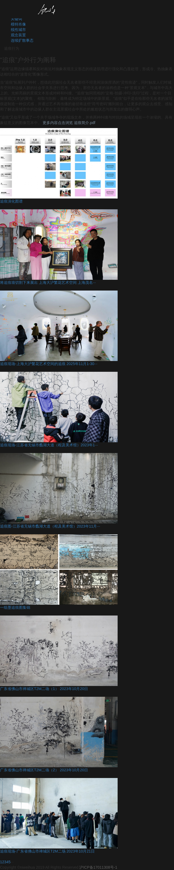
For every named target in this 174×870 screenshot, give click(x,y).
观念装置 (18, 35)
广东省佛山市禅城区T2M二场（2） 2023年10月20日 (44, 770)
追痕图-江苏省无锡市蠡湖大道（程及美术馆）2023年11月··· (50, 526)
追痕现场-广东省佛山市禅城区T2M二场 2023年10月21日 (47, 851)
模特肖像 (18, 24)
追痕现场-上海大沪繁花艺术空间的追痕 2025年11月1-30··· (48, 364)
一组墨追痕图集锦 (15, 607)
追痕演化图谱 (11, 201)
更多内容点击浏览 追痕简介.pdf (69, 123)
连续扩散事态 (22, 40)
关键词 (16, 19)
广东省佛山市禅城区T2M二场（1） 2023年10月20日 (44, 689)
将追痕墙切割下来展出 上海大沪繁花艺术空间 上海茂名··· (48, 282)
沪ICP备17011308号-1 (98, 867)
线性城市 (18, 29)
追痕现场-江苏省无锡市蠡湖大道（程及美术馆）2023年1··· (49, 445)
